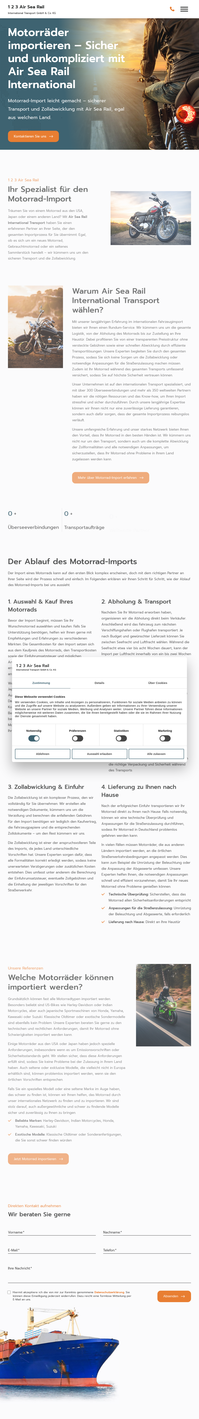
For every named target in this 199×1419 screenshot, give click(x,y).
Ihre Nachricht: (20, 1268)
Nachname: (112, 1232)
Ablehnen (42, 753)
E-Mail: (13, 1250)
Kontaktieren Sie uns (30, 136)
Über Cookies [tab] (157, 683)
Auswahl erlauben (99, 753)
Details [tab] (99, 683)
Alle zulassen (156, 753)
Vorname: (16, 1232)
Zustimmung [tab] (41, 683)
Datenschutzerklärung (109, 1292)
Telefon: (109, 1250)
